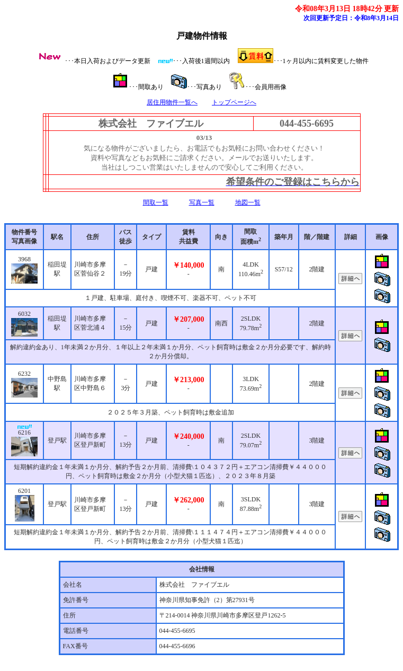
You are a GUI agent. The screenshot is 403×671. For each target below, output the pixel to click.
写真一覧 (201, 202)
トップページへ (234, 102)
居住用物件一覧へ (172, 102)
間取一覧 (155, 202)
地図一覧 (248, 202)
